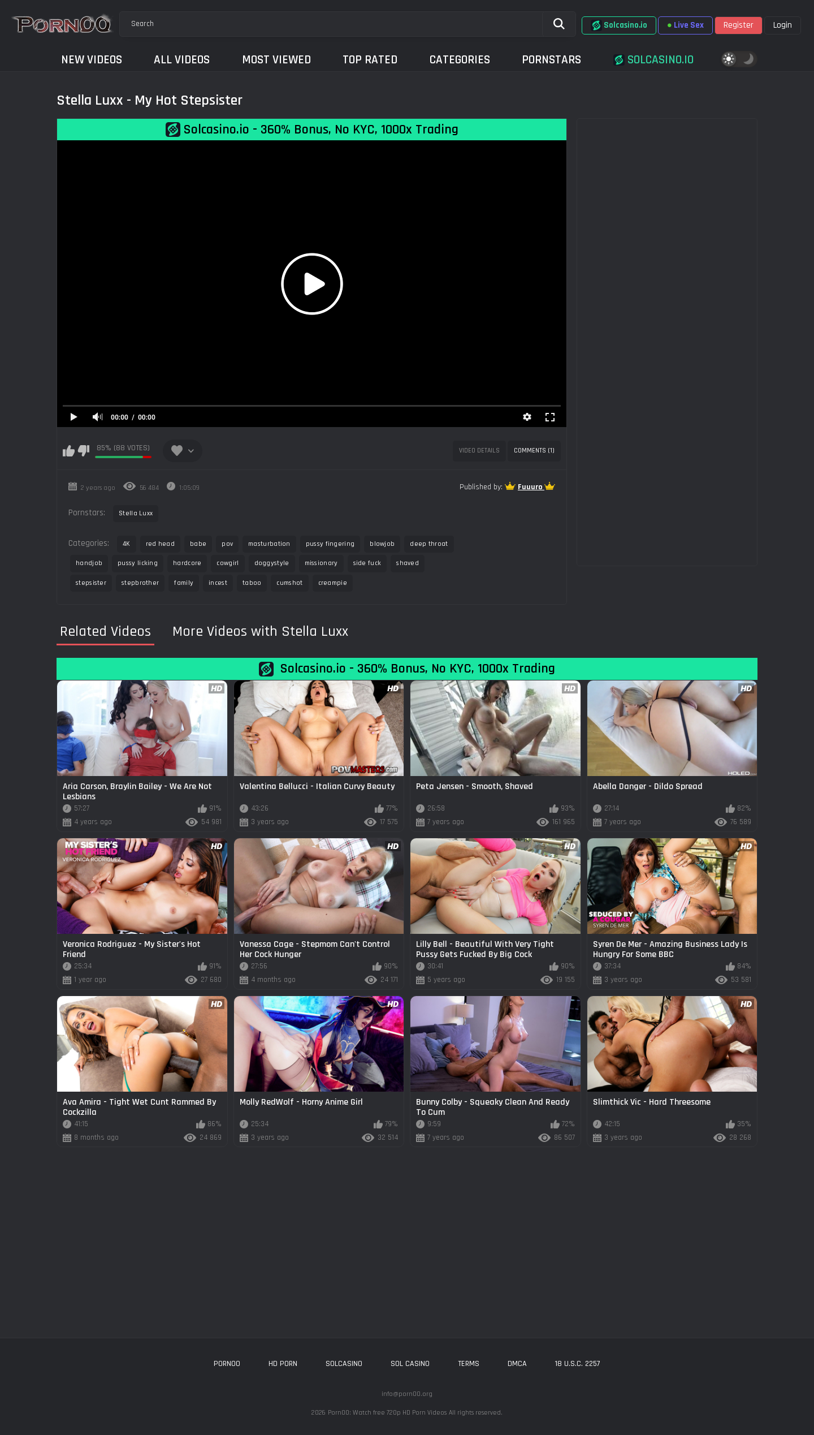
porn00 (227, 1364)
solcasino (344, 1364)
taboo (252, 583)
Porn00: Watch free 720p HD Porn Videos (387, 1412)
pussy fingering (330, 544)
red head (160, 544)
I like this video (69, 450)
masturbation (269, 544)
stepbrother (140, 583)
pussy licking (138, 563)
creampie (332, 583)
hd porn (283, 1364)
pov (227, 544)
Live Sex (685, 25)
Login (782, 25)
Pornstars (551, 59)
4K (127, 544)
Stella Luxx (136, 513)
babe (198, 544)
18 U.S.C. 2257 (577, 1364)
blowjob (382, 544)
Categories (460, 59)
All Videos (182, 59)
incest (218, 583)
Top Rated (370, 59)
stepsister (91, 583)
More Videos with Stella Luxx (260, 632)
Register (739, 25)
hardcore (187, 563)
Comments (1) (534, 450)
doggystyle (271, 563)
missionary (321, 563)
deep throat (429, 544)
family (183, 583)
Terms (468, 1364)
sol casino (410, 1364)
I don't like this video (83, 450)
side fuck (367, 563)
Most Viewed (276, 59)
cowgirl (228, 563)
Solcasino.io (619, 25)
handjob (89, 563)
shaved (407, 563)
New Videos (91, 59)
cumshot (289, 583)
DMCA (517, 1364)
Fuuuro (531, 487)
